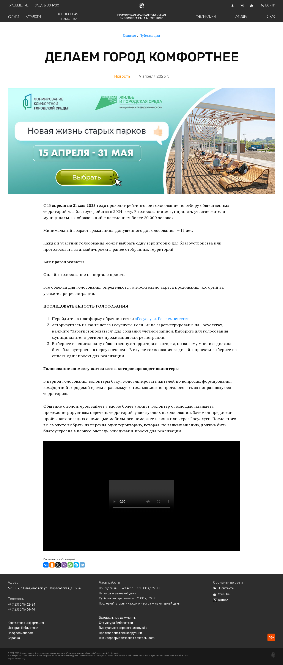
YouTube (221, 594)
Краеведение (18, 5)
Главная (129, 36)
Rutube (220, 600)
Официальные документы (117, 618)
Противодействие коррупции (120, 633)
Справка (14, 638)
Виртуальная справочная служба (123, 628)
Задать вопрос (47, 5)
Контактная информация (26, 623)
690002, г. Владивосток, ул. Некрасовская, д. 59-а (44, 588)
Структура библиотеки (116, 623)
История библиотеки (23, 628)
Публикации (205, 17)
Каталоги (33, 17)
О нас (270, 17)
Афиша (241, 17)
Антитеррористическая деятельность (127, 638)
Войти (268, 5)
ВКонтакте (223, 588)
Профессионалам (20, 633)
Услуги (13, 17)
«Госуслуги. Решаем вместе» (163, 318)
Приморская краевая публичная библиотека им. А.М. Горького (141, 17)
